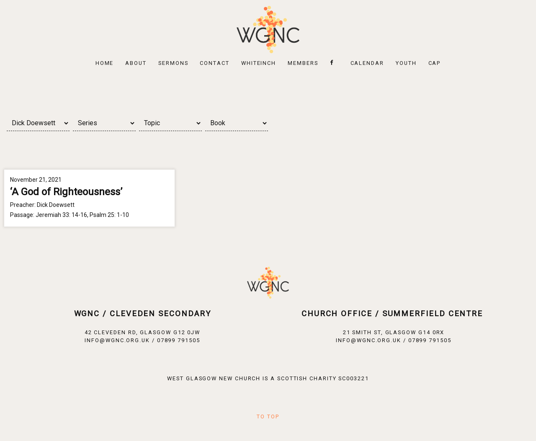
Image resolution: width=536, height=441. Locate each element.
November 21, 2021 (36, 179)
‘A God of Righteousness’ (66, 192)
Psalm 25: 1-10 (109, 214)
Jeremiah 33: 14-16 (61, 214)
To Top (268, 416)
